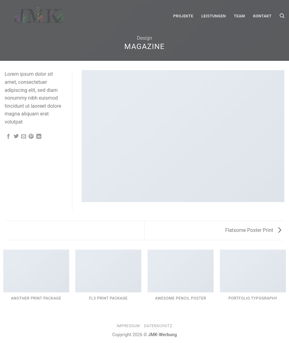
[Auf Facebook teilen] (8, 136)
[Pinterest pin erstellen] (31, 136)
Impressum (128, 326)
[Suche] (282, 16)
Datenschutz (158, 326)
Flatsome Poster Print (253, 230)
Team (239, 16)
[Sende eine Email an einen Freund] (23, 136)
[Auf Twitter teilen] (16, 136)
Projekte (183, 16)
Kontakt (262, 16)
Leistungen (213, 16)
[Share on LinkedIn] (38, 136)
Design (144, 38)
